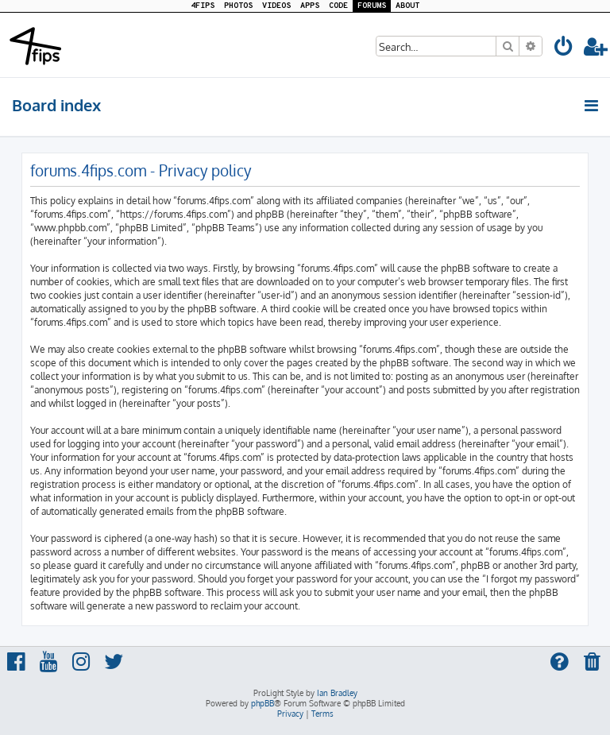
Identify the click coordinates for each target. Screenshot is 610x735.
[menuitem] (563, 49)
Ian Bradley (337, 693)
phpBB (262, 703)
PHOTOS (238, 6)
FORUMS (371, 6)
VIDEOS (276, 6)
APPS (309, 6)
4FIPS (202, 6)
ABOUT (407, 6)
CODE (338, 6)
